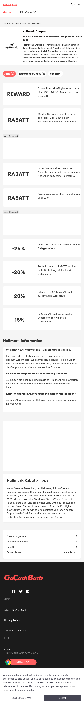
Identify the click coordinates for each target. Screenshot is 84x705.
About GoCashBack (15, 610)
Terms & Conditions (15, 630)
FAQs (7, 649)
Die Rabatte (8, 23)
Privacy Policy (12, 620)
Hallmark (36, 23)
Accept (62, 697)
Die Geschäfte (23, 23)
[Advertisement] (42, 446)
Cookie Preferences (21, 697)
